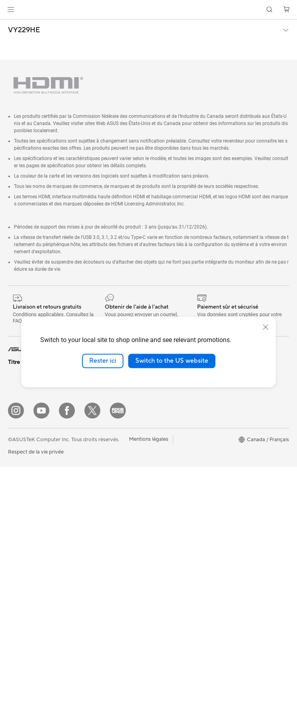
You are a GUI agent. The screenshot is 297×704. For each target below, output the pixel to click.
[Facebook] (67, 648)
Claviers (86, 542)
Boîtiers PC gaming (30, 615)
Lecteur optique (95, 422)
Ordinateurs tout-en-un (35, 513)
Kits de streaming (97, 578)
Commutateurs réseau (103, 506)
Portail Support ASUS (174, 494)
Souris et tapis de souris (105, 554)
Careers (157, 422)
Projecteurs (21, 501)
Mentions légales (148, 676)
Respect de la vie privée (36, 689)
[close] (265, 327)
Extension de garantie (173, 470)
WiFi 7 (84, 458)
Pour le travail (24, 429)
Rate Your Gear (237, 458)
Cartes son (89, 410)
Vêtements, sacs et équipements (99, 593)
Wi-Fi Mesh (90, 494)
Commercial (233, 446)
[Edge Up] (118, 648)
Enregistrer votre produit (177, 458)
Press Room (162, 398)
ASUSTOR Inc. (165, 410)
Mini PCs (18, 561)
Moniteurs (20, 489)
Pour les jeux (22, 465)
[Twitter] (92, 648)
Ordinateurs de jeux (31, 537)
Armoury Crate (236, 482)
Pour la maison (25, 417)
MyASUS (159, 482)
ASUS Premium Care (172, 446)
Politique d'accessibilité (246, 470)
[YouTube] (41, 648)
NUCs (15, 549)
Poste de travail (26, 573)
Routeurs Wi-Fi (94, 482)
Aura (224, 494)
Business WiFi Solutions (104, 518)
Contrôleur (90, 608)
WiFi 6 (84, 470)
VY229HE (24, 30)
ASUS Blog (232, 434)
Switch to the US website (171, 361)
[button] (10, 9)
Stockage (88, 434)
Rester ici (102, 361)
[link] (149, 10)
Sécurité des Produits (173, 506)
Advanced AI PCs (239, 422)
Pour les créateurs (29, 441)
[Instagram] (16, 648)
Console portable (28, 393)
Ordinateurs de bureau (34, 525)
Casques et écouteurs (102, 566)
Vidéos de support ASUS (177, 573)
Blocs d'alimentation (101, 398)
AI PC (226, 410)
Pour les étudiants (29, 453)
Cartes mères (23, 603)
